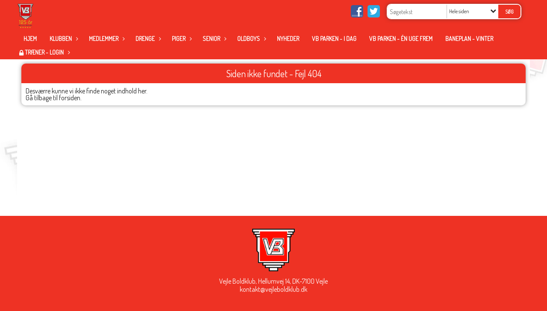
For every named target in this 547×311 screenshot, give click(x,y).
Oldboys (250, 38)
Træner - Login (46, 52)
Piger (181, 38)
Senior (213, 38)
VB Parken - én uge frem (400, 38)
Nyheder (288, 38)
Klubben (63, 38)
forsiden (69, 97)
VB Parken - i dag (334, 38)
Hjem (30, 38)
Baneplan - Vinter (469, 38)
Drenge (147, 38)
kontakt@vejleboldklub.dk (273, 289)
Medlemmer (106, 38)
